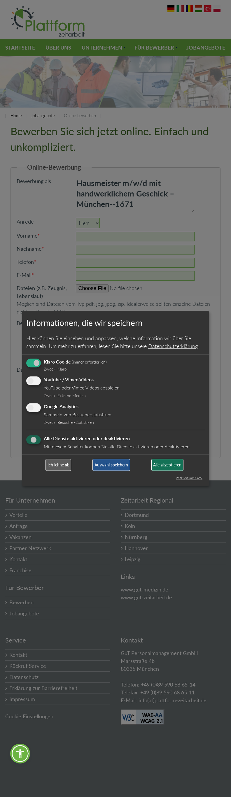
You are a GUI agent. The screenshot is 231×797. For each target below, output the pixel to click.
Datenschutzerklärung (173, 346)
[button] (20, 753)
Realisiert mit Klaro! (189, 478)
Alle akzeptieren (167, 464)
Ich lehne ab (58, 464)
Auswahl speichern (111, 464)
